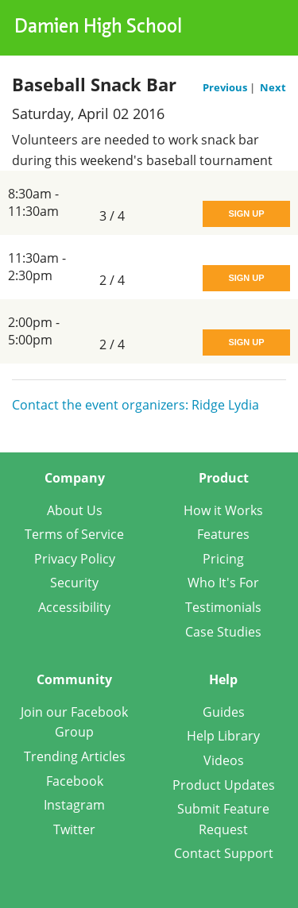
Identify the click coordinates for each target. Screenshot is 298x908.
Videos (223, 760)
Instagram (74, 805)
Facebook (74, 781)
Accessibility (74, 607)
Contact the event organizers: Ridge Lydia (135, 405)
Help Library (223, 735)
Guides (224, 712)
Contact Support (223, 853)
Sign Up (246, 213)
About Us (75, 510)
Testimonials (223, 607)
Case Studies (223, 632)
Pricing (223, 559)
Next (273, 87)
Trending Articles (75, 756)
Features (223, 534)
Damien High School (98, 27)
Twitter (74, 829)
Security (74, 582)
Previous (226, 87)
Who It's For (223, 582)
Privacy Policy (74, 559)
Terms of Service (74, 534)
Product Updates (223, 785)
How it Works (223, 510)
